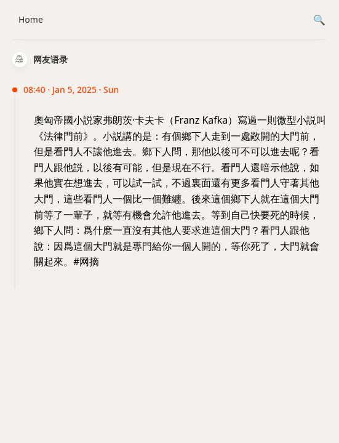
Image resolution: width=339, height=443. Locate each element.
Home (30, 19)
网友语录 (50, 59)
